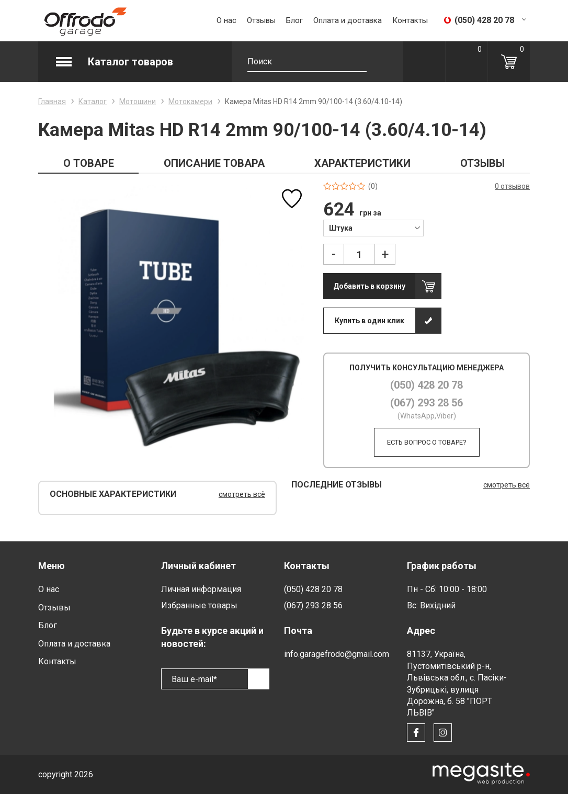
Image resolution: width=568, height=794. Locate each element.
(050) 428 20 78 (426, 385)
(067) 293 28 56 (426, 403)
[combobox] (373, 227)
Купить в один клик (369, 320)
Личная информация (201, 589)
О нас (226, 20)
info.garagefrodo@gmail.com (336, 654)
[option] (173, 317)
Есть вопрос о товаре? (427, 442)
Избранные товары (199, 605)
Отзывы (261, 20)
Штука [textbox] (341, 228)
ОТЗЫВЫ (482, 163)
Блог (294, 20)
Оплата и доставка (347, 20)
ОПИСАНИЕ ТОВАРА (214, 163)
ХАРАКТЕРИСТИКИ (362, 163)
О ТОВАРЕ (88, 163)
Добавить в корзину (369, 286)
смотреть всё (242, 494)
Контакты (410, 20)
